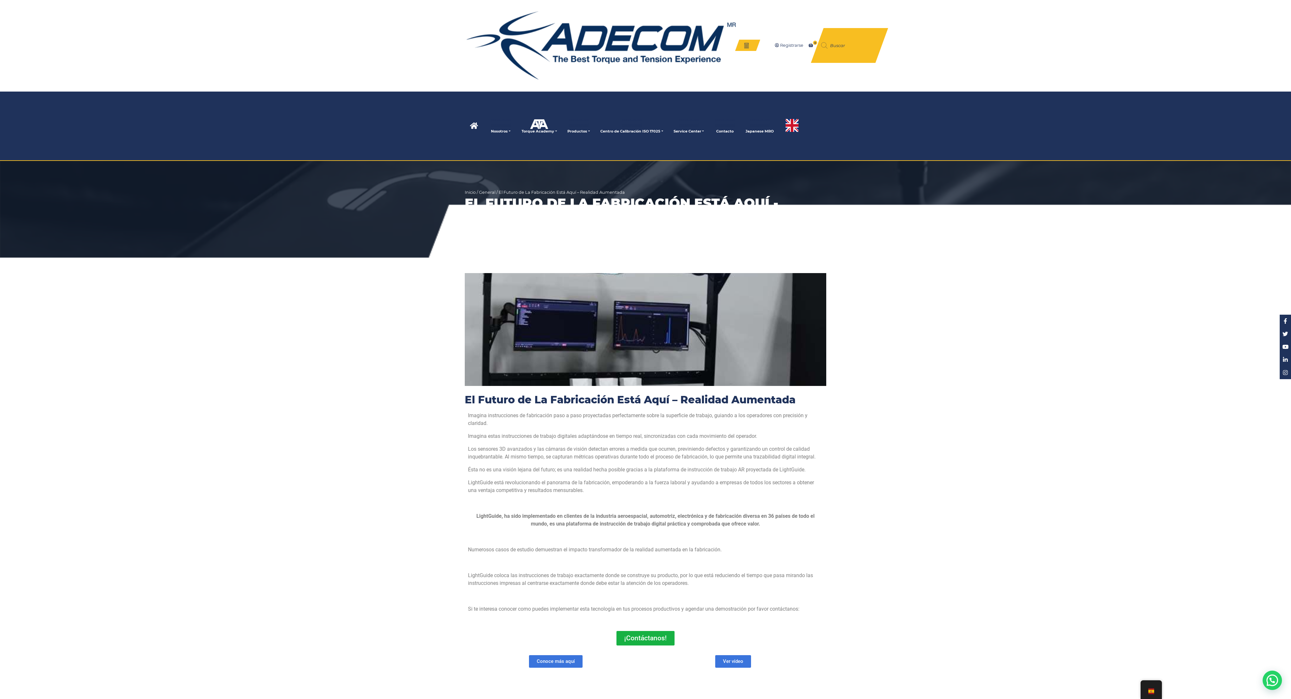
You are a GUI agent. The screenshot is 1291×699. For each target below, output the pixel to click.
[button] (1272, 680)
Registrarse (789, 45)
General (487, 192)
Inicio (470, 192)
